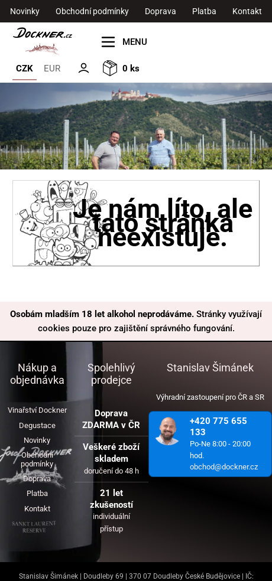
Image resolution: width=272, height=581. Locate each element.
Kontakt (247, 11)
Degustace (37, 425)
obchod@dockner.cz (224, 466)
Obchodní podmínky (92, 11)
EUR (52, 68)
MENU (134, 42)
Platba (204, 11)
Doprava (160, 11)
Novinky (25, 11)
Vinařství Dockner (37, 410)
